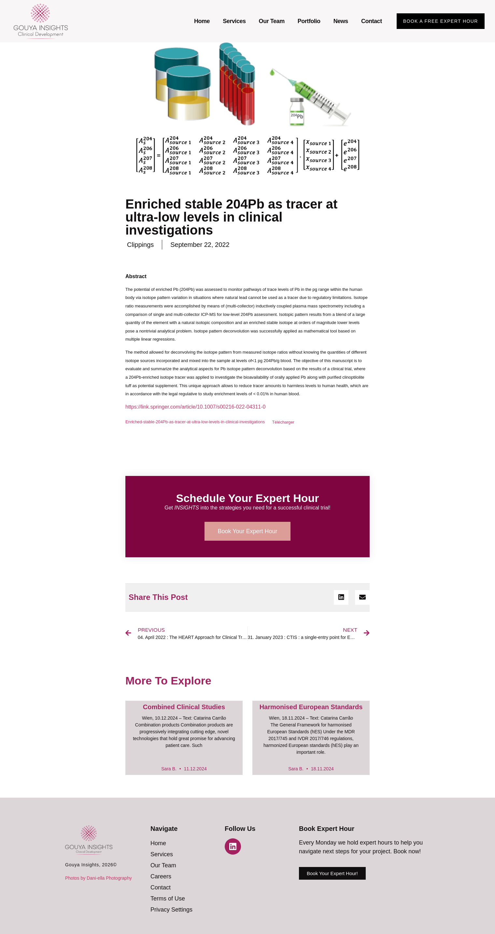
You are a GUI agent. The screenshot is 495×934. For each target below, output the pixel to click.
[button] (341, 597)
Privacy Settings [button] (171, 909)
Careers (160, 876)
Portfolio (309, 21)
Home (202, 21)
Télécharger (283, 422)
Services (234, 21)
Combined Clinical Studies (184, 707)
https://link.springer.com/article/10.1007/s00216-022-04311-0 (195, 407)
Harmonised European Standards (311, 707)
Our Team (272, 21)
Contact (371, 21)
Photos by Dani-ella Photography (98, 878)
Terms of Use (167, 898)
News (340, 21)
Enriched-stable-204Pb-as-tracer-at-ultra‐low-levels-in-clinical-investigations (195, 422)
